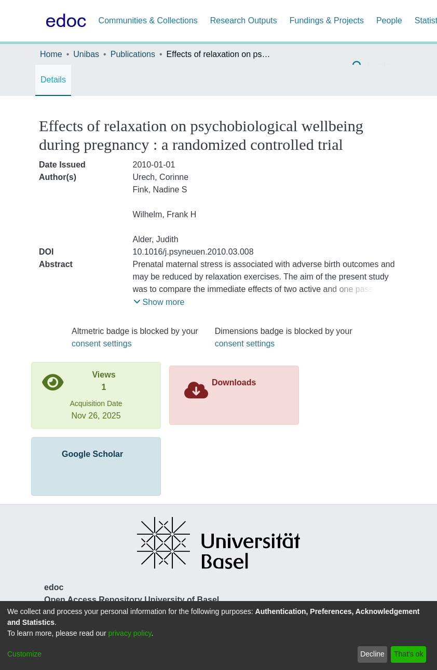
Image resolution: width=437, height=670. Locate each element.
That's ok (408, 654)
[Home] (63, 20)
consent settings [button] (102, 343)
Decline (372, 654)
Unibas (86, 54)
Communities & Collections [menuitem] (148, 20)
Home (51, 54)
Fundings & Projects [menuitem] (327, 20)
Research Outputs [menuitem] (243, 20)
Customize (24, 654)
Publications (133, 54)
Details (53, 79)
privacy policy (130, 633)
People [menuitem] (389, 20)
